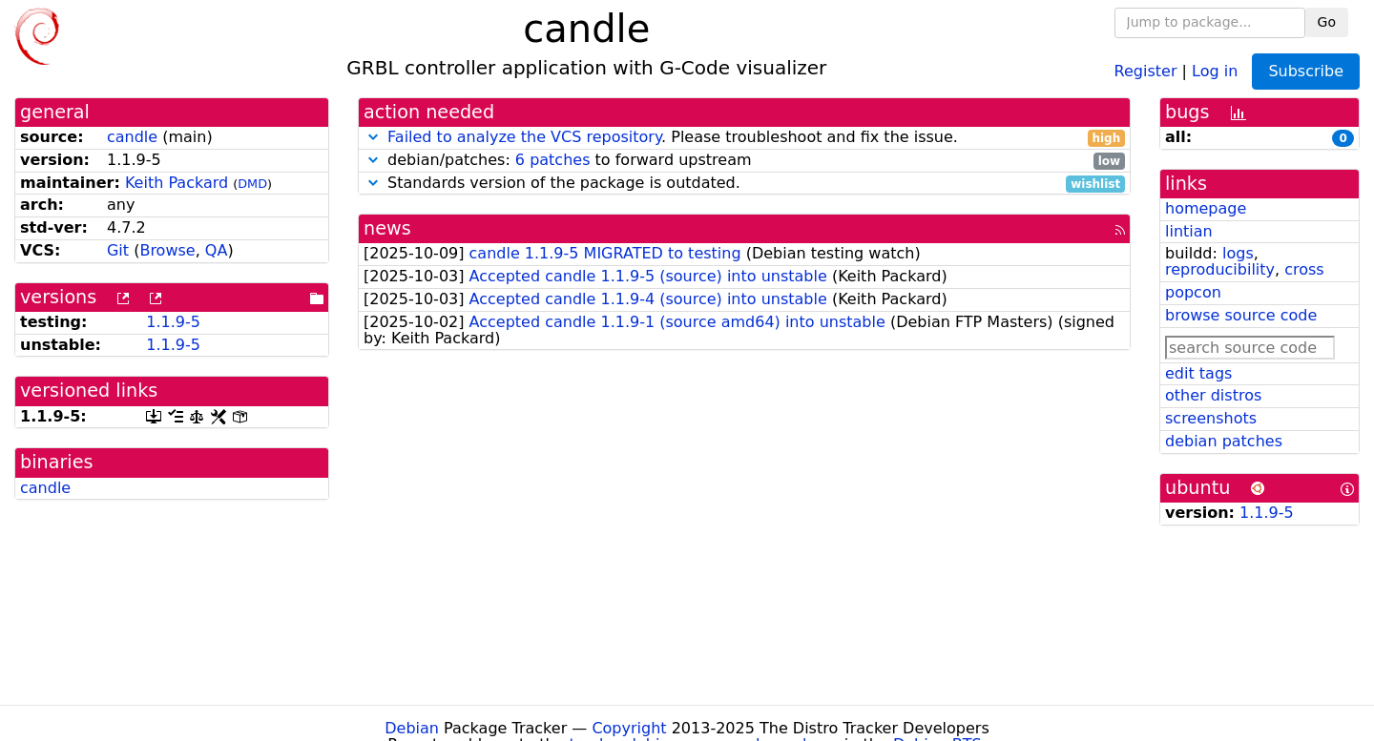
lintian (1189, 231)
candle (132, 137)
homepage (1205, 208)
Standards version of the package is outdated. (744, 183)
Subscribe (1305, 71)
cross (1303, 269)
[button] (373, 137)
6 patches (553, 160)
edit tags (1198, 373)
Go (1327, 22)
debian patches (1223, 441)
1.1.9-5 (173, 322)
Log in (1215, 70)
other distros (1213, 395)
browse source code (1241, 315)
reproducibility (1220, 269)
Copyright (629, 728)
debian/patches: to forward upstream (744, 161)
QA (216, 250)
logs (1238, 253)
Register (1145, 70)
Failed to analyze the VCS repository (524, 137)
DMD (252, 183)
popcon (1193, 292)
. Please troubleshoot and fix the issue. (744, 138)
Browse (167, 250)
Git (118, 250)
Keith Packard (176, 183)
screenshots (1211, 418)
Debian (412, 728)
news (387, 228)
